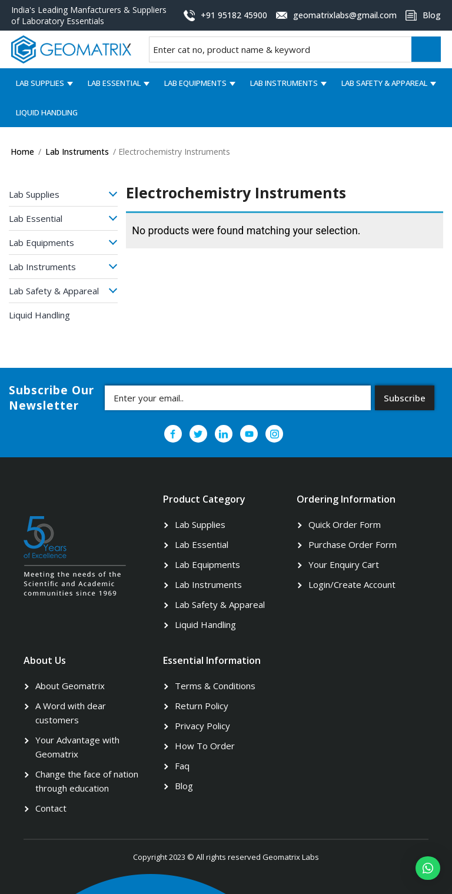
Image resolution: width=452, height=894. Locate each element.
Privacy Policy (202, 726)
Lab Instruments (284, 83)
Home (22, 151)
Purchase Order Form (352, 544)
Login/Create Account (352, 584)
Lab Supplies (40, 83)
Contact (51, 808)
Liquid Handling (47, 112)
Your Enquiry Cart (343, 564)
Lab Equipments (195, 83)
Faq (182, 766)
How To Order (205, 746)
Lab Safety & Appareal (384, 83)
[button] (428, 868)
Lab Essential (114, 83)
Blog (184, 786)
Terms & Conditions (215, 686)
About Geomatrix (70, 686)
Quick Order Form (344, 524)
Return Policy (201, 706)
